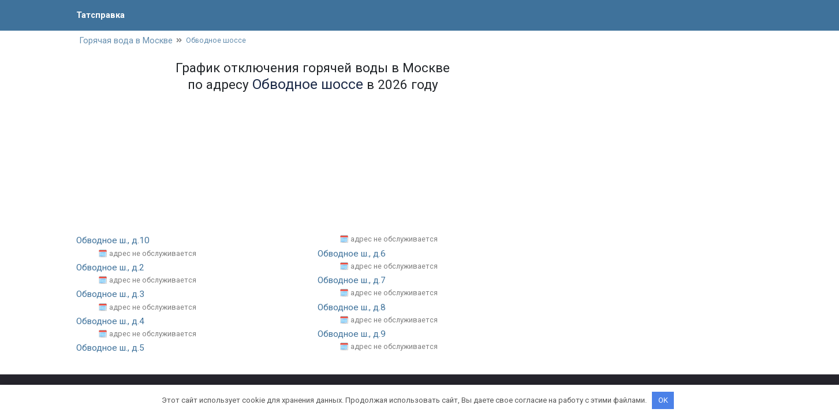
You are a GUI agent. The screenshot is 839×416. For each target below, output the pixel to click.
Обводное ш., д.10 (115, 241)
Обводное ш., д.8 (354, 307)
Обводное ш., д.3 (112, 294)
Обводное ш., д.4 (112, 321)
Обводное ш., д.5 (112, 348)
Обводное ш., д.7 (354, 281)
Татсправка (102, 14)
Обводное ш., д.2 (112, 268)
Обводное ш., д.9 (354, 334)
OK (663, 400)
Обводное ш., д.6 (354, 254)
